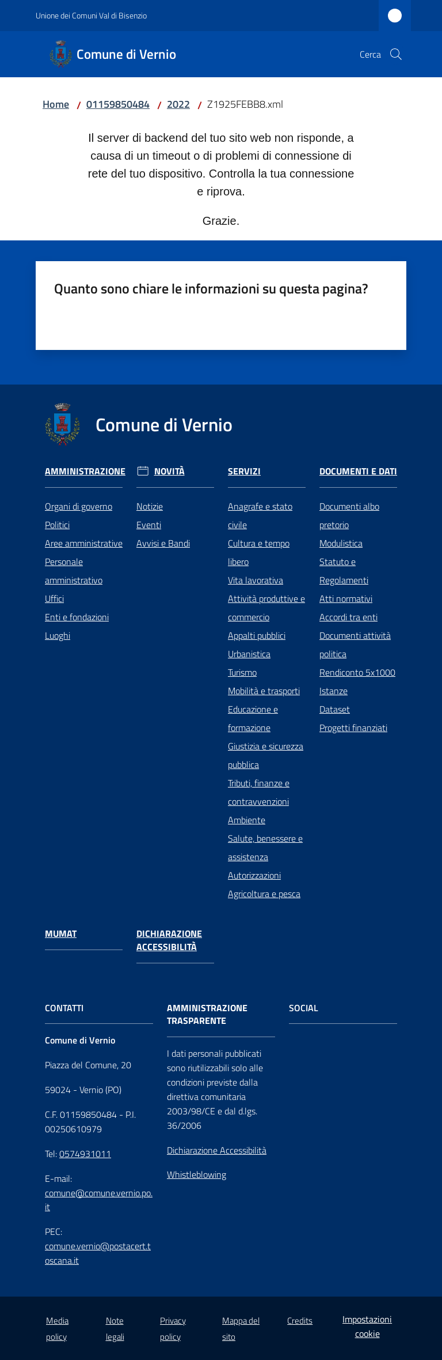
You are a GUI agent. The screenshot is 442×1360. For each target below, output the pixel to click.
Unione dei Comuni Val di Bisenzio (91, 15)
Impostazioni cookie (367, 1326)
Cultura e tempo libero (258, 552)
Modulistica (341, 543)
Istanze (333, 691)
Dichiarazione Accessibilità (169, 940)
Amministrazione (85, 471)
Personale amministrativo (73, 571)
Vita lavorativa (255, 580)
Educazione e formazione (253, 718)
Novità (169, 471)
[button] (396, 54)
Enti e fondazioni (77, 617)
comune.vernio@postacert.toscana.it (98, 1253)
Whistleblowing (196, 1174)
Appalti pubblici (256, 635)
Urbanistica (249, 654)
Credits (300, 1320)
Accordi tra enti (348, 617)
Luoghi (57, 635)
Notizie (149, 506)
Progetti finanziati (353, 727)
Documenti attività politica (355, 644)
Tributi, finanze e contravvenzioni (258, 792)
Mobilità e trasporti (264, 691)
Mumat (61, 933)
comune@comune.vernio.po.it (99, 1200)
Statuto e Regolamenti (343, 571)
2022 (178, 104)
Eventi (148, 525)
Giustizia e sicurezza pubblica (265, 755)
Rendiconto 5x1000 (357, 672)
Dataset (334, 709)
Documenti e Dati (358, 471)
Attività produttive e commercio (266, 608)
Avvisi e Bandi (163, 543)
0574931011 (85, 1154)
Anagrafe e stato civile (260, 515)
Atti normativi (345, 598)
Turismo (242, 672)
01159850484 (118, 104)
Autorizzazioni (254, 875)
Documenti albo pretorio (349, 515)
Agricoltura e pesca (264, 894)
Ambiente (246, 820)
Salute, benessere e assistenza (265, 847)
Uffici (54, 598)
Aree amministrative (84, 543)
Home (56, 104)
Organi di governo (78, 506)
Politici (57, 525)
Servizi (244, 471)
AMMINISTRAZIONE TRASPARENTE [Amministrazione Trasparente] (207, 1014)
